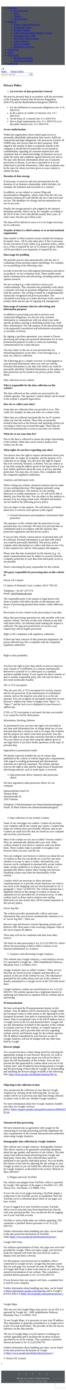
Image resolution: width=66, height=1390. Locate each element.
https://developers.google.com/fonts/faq (26, 1291)
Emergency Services (24, 46)
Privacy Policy (17, 71)
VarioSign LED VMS (24, 35)
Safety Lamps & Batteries (27, 24)
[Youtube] (33, 1373)
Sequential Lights (22, 27)
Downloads (13, 55)
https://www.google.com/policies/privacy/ (42, 1293)
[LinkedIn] (26, 1373)
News (10, 52)
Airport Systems (22, 44)
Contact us (13, 63)
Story (16, 13)
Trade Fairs (13, 49)
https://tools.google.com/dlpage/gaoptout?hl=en (33, 1074)
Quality (17, 16)
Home (4, 71)
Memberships (20, 19)
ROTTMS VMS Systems (26, 38)
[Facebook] (40, 1373)
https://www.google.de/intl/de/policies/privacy (33, 1236)
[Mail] (46, 1373)
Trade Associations (23, 60)
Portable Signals (22, 30)
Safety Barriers (21, 41)
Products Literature (23, 58)
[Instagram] (19, 1373)
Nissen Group (21, 10)
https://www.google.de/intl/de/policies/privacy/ (29, 1353)
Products (12, 21)
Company (12, 7)
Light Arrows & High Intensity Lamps (33, 33)
